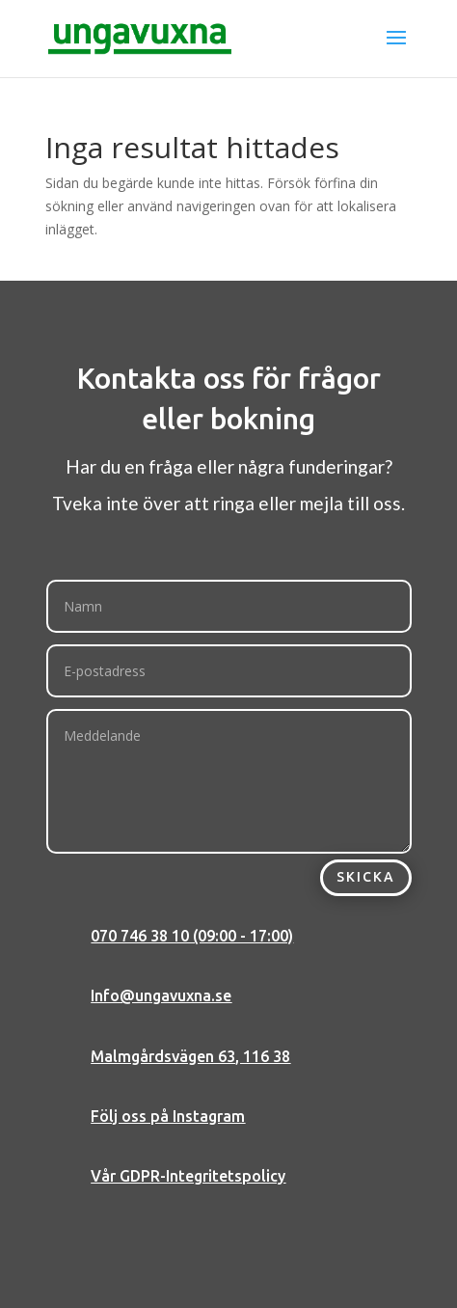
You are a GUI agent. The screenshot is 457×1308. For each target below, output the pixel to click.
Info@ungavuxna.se (161, 995)
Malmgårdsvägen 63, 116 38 (190, 1056)
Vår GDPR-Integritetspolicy (188, 1176)
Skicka (365, 877)
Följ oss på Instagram (168, 1116)
